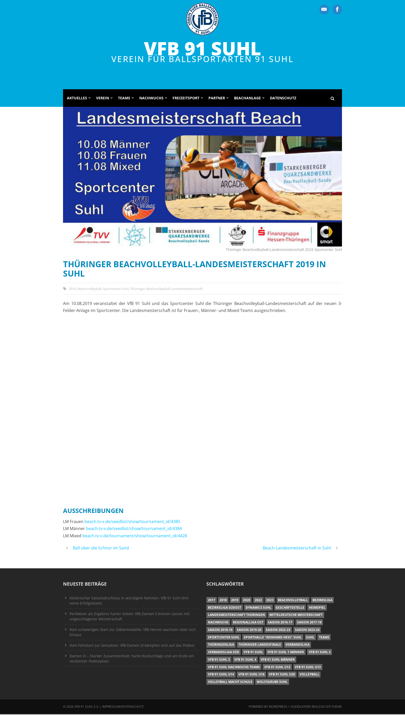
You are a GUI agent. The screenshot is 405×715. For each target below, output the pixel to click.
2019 (72, 289)
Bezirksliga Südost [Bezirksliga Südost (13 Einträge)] (224, 608)
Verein (102, 98)
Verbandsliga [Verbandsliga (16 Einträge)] (297, 645)
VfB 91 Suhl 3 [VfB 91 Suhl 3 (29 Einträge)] (219, 660)
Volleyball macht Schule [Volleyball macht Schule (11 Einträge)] (230, 682)
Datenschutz (283, 98)
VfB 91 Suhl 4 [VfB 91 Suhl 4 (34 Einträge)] (245, 660)
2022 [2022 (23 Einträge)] (258, 601)
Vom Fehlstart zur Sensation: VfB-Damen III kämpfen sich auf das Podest (131, 646)
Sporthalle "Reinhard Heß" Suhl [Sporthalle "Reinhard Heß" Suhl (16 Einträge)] (273, 638)
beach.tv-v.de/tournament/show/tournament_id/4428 (134, 536)
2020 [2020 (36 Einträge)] (246, 601)
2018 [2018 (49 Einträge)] (223, 601)
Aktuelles (77, 98)
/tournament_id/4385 (159, 522)
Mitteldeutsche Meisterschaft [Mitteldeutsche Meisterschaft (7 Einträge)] (296, 615)
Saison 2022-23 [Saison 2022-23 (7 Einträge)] (278, 630)
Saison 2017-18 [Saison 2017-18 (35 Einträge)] (309, 623)
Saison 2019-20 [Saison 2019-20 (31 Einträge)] (249, 630)
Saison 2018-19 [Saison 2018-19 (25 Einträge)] (220, 630)
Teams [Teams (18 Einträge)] (324, 638)
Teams (124, 98)
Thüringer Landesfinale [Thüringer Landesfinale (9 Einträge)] (259, 645)
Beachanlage (247, 98)
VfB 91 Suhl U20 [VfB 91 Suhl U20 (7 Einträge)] (282, 675)
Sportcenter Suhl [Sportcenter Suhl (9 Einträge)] (223, 638)
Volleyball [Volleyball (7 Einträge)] (309, 675)
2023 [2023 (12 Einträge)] (270, 601)
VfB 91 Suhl (202, 48)
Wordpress (278, 707)
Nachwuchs (151, 98)
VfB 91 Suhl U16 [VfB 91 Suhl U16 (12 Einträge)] (251, 675)
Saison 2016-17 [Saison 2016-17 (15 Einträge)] (280, 623)
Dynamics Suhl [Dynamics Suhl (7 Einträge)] (258, 608)
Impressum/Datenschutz (123, 707)
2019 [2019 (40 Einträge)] (234, 601)
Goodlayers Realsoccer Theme (316, 707)
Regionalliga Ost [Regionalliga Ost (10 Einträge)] (248, 623)
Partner (216, 98)
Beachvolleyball (89, 289)
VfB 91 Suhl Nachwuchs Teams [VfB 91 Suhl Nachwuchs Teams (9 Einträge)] (234, 668)
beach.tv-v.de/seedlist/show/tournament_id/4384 (134, 529)
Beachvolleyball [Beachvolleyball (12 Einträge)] (293, 601)
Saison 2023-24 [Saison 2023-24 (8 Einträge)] (307, 630)
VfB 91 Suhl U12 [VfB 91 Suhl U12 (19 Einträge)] (277, 668)
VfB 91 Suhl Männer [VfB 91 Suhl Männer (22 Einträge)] (278, 660)
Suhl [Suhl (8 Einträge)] (310, 638)
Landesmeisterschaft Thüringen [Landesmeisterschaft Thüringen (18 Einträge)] (236, 615)
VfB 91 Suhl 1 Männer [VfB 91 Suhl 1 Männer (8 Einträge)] (285, 653)
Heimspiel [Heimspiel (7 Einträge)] (317, 608)
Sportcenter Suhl (116, 289)
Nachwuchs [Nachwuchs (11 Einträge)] (218, 623)
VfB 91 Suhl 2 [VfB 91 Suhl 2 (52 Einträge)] (320, 653)
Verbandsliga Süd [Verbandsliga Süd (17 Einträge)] (223, 653)
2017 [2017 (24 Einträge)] (211, 601)
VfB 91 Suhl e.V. (86, 707)
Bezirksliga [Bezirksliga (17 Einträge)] (322, 601)
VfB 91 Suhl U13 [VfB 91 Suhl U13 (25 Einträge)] (308, 668)
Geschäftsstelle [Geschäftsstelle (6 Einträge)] (290, 608)
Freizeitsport (186, 98)
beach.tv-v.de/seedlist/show (111, 522)
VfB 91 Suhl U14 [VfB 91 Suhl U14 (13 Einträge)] (221, 675)
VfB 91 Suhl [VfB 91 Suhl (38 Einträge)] (253, 653)
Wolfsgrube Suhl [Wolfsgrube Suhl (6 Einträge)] (272, 682)
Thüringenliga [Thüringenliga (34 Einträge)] (221, 645)
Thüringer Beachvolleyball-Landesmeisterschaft (166, 289)
